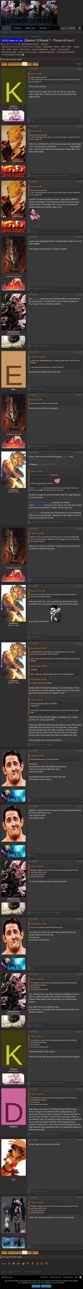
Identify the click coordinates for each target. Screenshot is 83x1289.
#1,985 (78, 294)
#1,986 (78, 352)
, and (42, 346)
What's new (30, 28)
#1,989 (78, 528)
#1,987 (78, 395)
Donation (17, 28)
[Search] (80, 28)
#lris (3, 49)
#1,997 (78, 1034)
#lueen (15, 49)
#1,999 (78, 1143)
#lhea (63, 47)
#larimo (56, 47)
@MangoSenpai (69, 146)
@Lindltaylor (36, 475)
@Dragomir (34, 459)
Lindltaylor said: (37, 533)
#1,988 (78, 452)
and (42, 288)
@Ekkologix (40, 488)
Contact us (44, 1277)
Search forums (16, 32)
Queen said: (36, 74)
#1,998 (78, 1092)
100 (24, 64)
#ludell (9, 49)
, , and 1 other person (51, 175)
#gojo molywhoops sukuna (30, 44)
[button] (22, 28)
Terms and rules (55, 1277)
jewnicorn (53, 49)
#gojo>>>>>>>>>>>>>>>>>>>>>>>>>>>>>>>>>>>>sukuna (21, 47)
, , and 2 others (49, 579)
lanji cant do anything (9, 52)
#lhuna (69, 47)
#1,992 (78, 753)
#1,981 (78, 69)
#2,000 (78, 1200)
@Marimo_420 (46, 475)
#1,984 (78, 237)
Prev (4, 64)
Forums (6, 28)
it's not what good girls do (40, 49)
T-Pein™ (14, 790)
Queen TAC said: (38, 357)
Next (35, 64)
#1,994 (78, 864)
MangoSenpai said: (38, 648)
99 (20, 64)
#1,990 (78, 586)
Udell (14, 163)
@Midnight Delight (47, 464)
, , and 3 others (47, 1136)
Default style (7, 1277)
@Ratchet (40, 505)
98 (16, 64)
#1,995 (78, 921)
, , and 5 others (50, 522)
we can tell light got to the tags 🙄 (13, 54)
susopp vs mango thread (47, 52)
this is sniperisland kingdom (66, 52)
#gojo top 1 (44, 44)
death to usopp (25, 49)
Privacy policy (68, 1277)
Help (76, 1277)
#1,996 (78, 977)
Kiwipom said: (36, 471)
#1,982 (78, 126)
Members (43, 28)
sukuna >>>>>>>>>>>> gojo (27, 52)
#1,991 (78, 643)
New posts (5, 32)
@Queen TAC (35, 513)
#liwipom (76, 47)
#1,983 (78, 182)
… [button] (13, 64)
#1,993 (78, 809)
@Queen (36, 299)
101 (29, 64)
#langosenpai (47, 47)
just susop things (64, 49)
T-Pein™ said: (37, 700)
